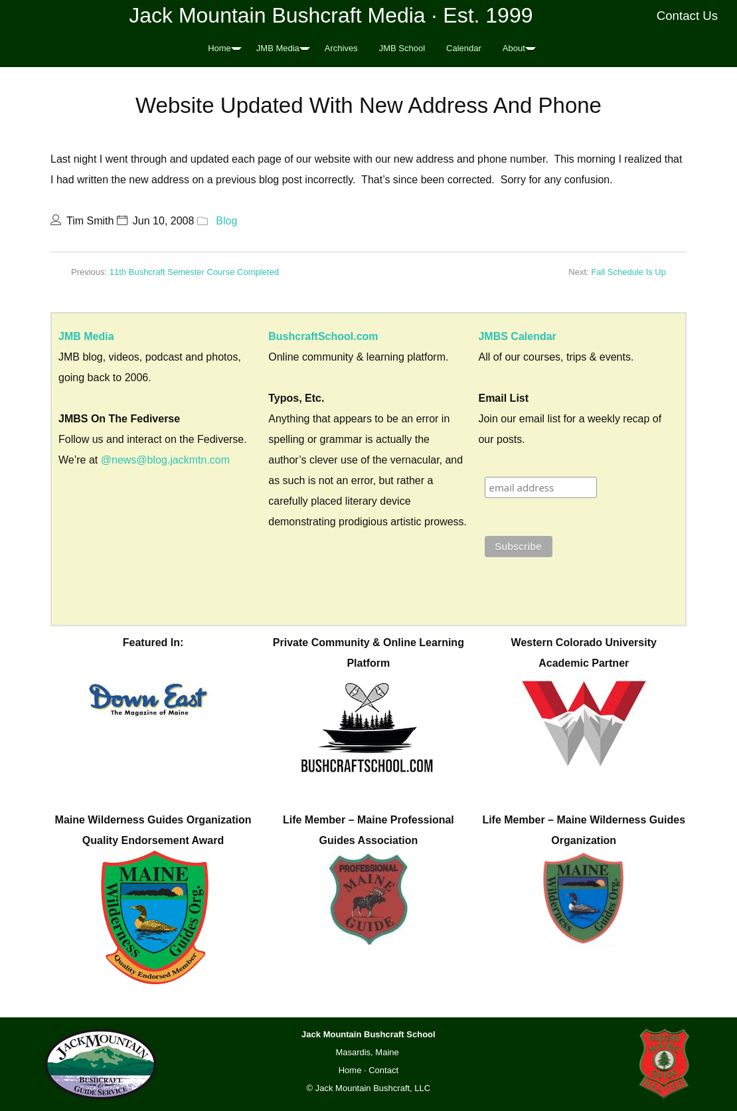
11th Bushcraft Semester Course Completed (194, 272)
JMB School (402, 48)
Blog (226, 220)
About (514, 48)
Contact (383, 1070)
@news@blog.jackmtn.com (165, 460)
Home (219, 48)
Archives (341, 48)
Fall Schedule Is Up (628, 272)
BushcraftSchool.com (323, 336)
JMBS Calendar (517, 336)
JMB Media (277, 48)
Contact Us (687, 16)
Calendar (463, 48)
